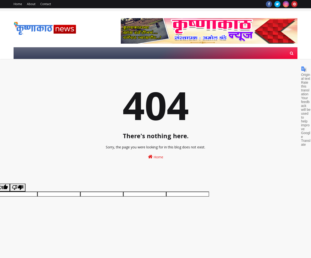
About (31, 4)
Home (18, 4)
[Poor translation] (17, 188)
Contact (45, 4)
